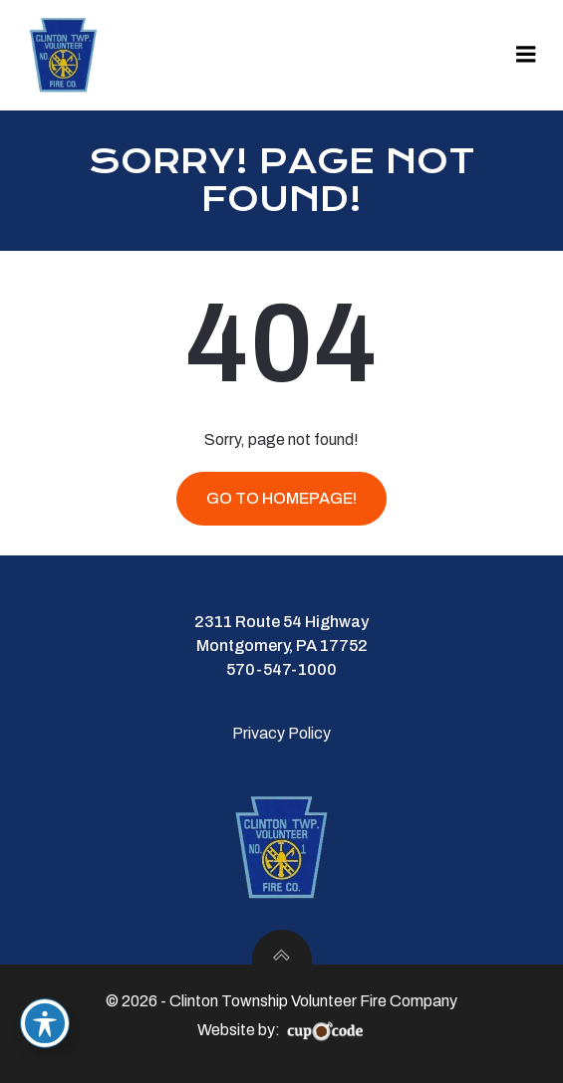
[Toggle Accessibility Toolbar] (45, 1023)
